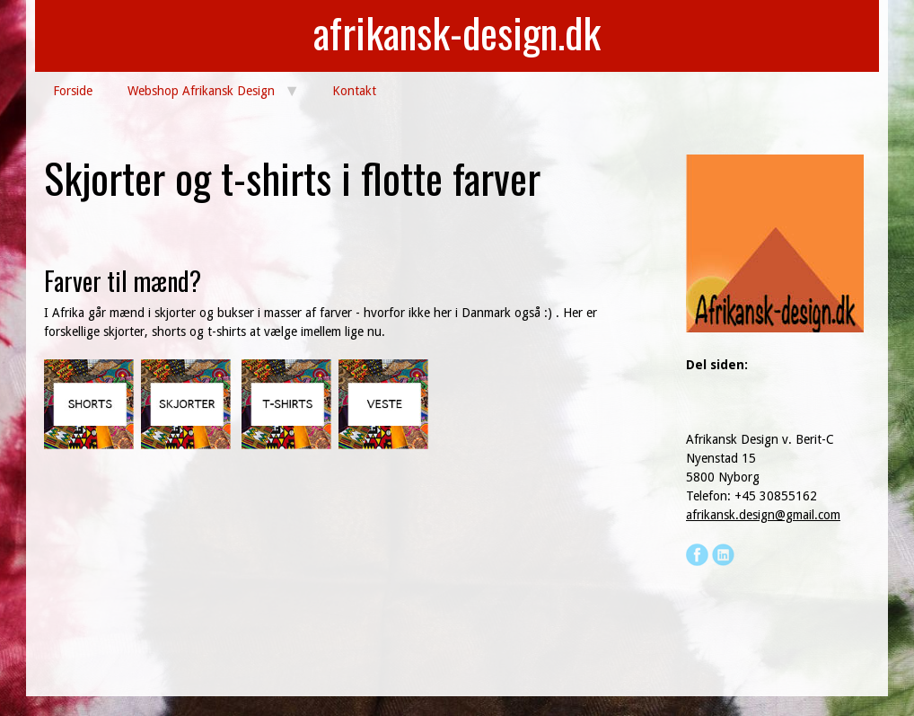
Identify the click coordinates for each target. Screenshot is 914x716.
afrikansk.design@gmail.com (763, 515)
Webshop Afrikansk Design (201, 91)
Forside (72, 91)
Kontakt (354, 91)
